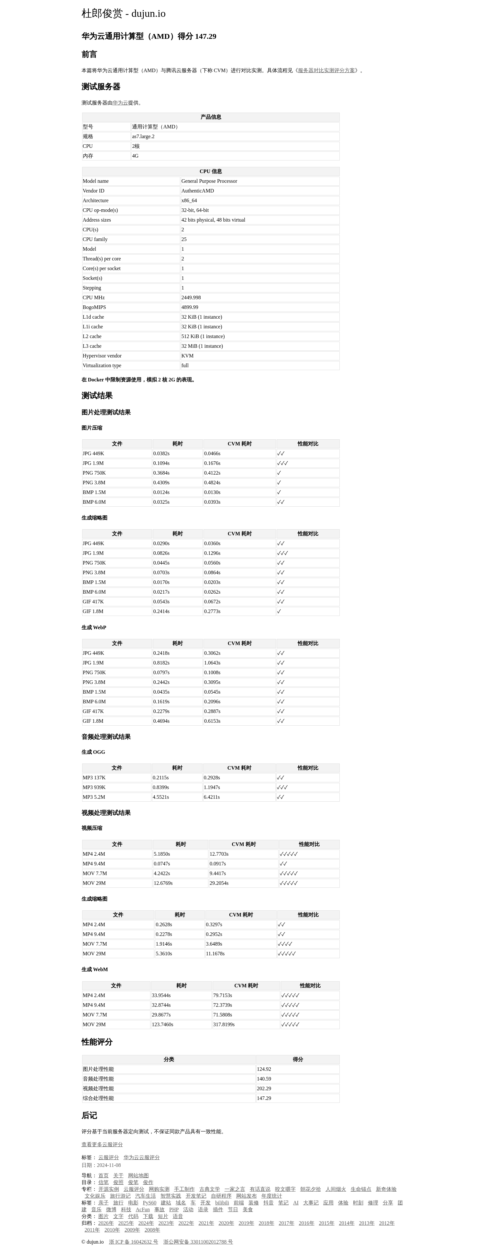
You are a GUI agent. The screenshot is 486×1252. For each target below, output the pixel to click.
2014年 (347, 1223)
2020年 (226, 1223)
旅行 (118, 1202)
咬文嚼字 (285, 1189)
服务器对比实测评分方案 (326, 70)
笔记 (283, 1202)
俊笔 (133, 1182)
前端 (239, 1202)
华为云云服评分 (142, 1157)
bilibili (222, 1202)
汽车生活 (145, 1196)
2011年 (92, 1230)
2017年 (286, 1223)
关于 (118, 1175)
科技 (126, 1209)
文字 (118, 1216)
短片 (163, 1216)
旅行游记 (120, 1196)
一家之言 (235, 1189)
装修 (254, 1202)
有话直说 (260, 1189)
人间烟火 (336, 1189)
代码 (133, 1216)
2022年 (186, 1223)
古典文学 (209, 1189)
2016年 (307, 1223)
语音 (178, 1216)
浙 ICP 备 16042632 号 (133, 1242)
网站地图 (138, 1175)
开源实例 (108, 1189)
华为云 (120, 102)
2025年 (126, 1223)
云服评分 (108, 1157)
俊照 (118, 1182)
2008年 (152, 1230)
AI (296, 1202)
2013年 (367, 1223)
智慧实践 (170, 1196)
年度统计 (271, 1196)
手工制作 (184, 1189)
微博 (111, 1209)
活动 (188, 1209)
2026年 (106, 1223)
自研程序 (221, 1196)
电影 (133, 1202)
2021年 (206, 1223)
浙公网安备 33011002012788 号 (198, 1242)
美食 (248, 1209)
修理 (373, 1202)
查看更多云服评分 (102, 1144)
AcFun (143, 1209)
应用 (328, 1202)
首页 (103, 1175)
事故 (159, 1209)
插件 (218, 1209)
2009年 (132, 1230)
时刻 (358, 1202)
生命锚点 (361, 1189)
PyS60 (150, 1202)
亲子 (103, 1202)
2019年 (246, 1223)
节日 (233, 1209)
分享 (388, 1202)
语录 (203, 1209)
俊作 (148, 1182)
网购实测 (159, 1189)
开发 (205, 1202)
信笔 (103, 1182)
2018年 (266, 1223)
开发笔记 (196, 1196)
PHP (174, 1209)
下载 (148, 1216)
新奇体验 (386, 1189)
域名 (181, 1202)
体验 (343, 1202)
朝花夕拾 (310, 1189)
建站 (166, 1202)
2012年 (387, 1223)
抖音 (268, 1202)
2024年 (146, 1223)
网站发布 (246, 1196)
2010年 (112, 1230)
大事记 (311, 1202)
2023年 (166, 1223)
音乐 (96, 1209)
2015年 (327, 1223)
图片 (103, 1216)
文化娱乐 (95, 1196)
